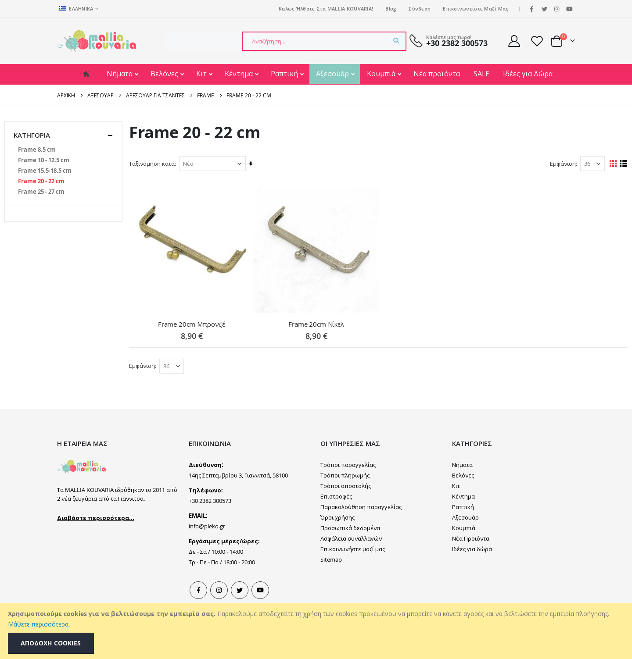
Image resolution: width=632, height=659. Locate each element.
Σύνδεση (419, 8)
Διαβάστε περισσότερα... (95, 517)
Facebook (198, 589)
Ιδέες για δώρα (472, 548)
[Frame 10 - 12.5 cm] (43, 160)
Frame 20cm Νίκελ (317, 323)
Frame (205, 95)
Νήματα (120, 73)
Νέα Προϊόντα (470, 538)
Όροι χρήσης (337, 517)
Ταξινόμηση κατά (154, 163)
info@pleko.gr (207, 526)
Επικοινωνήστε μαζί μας (352, 548)
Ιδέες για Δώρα (528, 73)
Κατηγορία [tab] (63, 135)
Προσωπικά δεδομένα (350, 527)
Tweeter (239, 589)
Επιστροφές (336, 496)
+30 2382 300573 (457, 43)
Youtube (260, 589)
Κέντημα (240, 73)
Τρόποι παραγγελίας (348, 464)
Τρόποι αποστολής (345, 485)
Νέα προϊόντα (436, 73)
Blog (390, 8)
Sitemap (331, 559)
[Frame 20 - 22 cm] (41, 181)
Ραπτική (285, 73)
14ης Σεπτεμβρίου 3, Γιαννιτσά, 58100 (238, 475)
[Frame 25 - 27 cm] (41, 191)
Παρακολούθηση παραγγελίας (361, 506)
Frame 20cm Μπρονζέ (193, 323)
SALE (481, 73)
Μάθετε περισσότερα (38, 624)
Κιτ (202, 73)
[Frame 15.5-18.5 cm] (45, 170)
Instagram (219, 589)
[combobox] (324, 41)
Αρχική (66, 95)
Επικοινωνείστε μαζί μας (475, 8)
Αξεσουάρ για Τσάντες (155, 95)
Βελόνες (165, 73)
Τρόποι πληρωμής (345, 475)
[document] (317, 631)
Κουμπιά (382, 73)
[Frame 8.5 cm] (37, 149)
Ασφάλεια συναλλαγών (351, 538)
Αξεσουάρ (333, 73)
